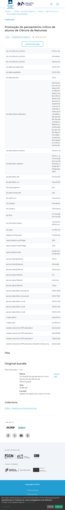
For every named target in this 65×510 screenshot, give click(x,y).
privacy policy (30, 502)
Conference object (21, 37)
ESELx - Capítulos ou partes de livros (49, 11)
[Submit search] (51, 4)
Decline (50, 507)
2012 (8, 37)
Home (7, 11)
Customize (6, 507)
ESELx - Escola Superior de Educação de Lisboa (25, 11)
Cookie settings (32, 490)
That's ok (58, 507)
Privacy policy (32, 494)
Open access (40, 37)
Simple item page (32, 44)
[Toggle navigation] (57, 3)
